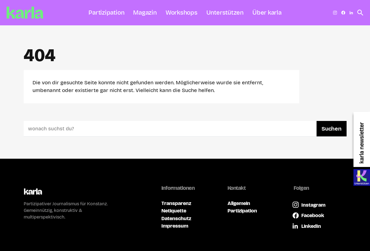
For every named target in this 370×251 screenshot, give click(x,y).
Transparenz (176, 203)
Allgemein (239, 203)
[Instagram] (335, 13)
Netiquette (173, 210)
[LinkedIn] (351, 13)
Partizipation (242, 210)
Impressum (174, 225)
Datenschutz (176, 218)
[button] (358, 12)
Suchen (331, 128)
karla (33, 191)
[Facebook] (343, 13)
